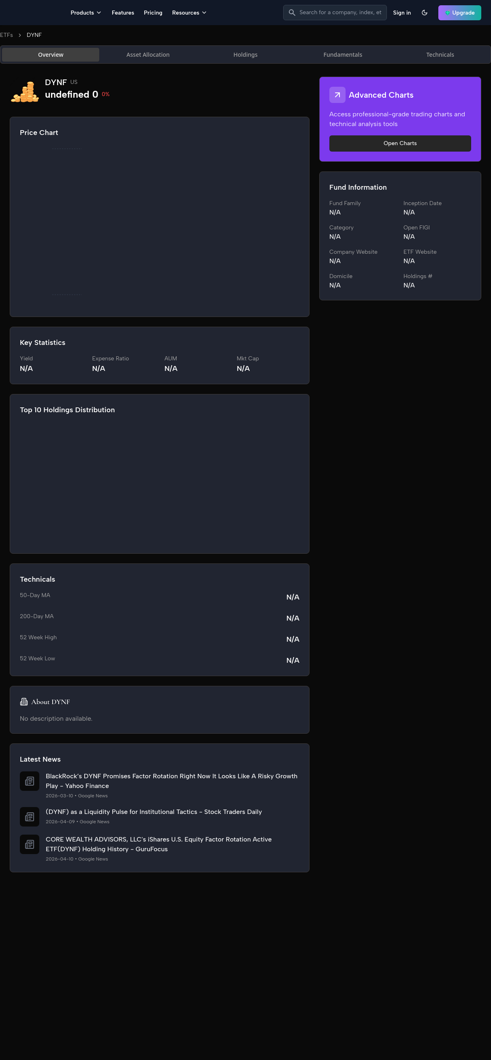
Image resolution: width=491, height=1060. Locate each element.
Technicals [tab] (440, 55)
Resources (240, 13)
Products (138, 13)
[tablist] (245, 55)
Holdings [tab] (245, 55)
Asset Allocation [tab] (147, 55)
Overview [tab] (51, 55)
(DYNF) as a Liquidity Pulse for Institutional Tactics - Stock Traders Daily (154, 812)
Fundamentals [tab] (343, 55)
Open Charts (400, 144)
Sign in (402, 13)
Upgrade (460, 13)
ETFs (6, 35)
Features (174, 13)
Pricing (204, 13)
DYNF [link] (34, 35)
